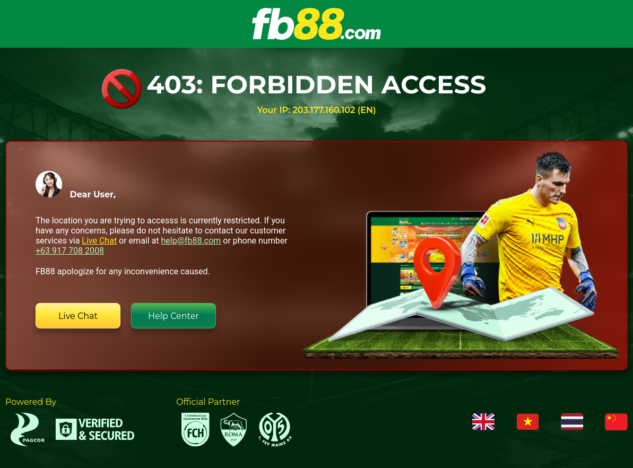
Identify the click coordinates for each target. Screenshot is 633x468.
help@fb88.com (191, 241)
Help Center (173, 316)
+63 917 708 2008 (70, 251)
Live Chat (99, 241)
